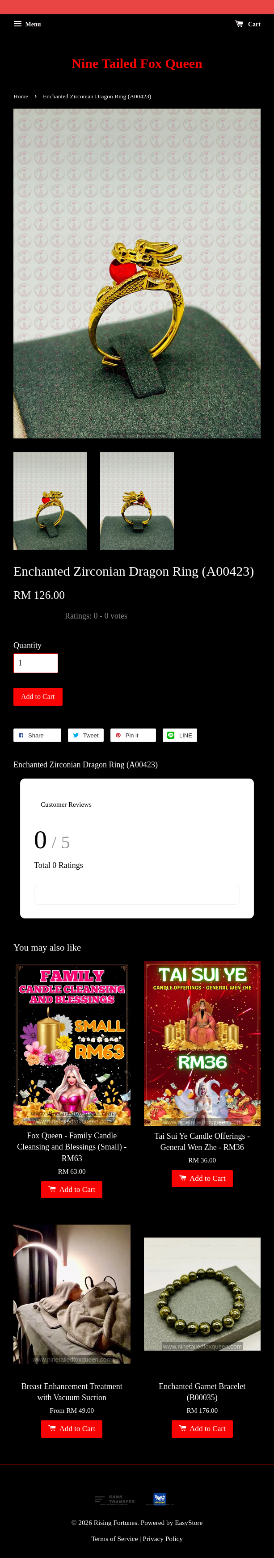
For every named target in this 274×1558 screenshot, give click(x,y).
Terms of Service (114, 1538)
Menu (27, 24)
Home (20, 96)
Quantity (27, 645)
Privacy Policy (163, 1538)
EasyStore (188, 1522)
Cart (248, 24)
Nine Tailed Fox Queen (137, 63)
